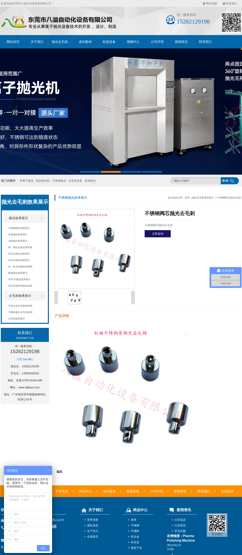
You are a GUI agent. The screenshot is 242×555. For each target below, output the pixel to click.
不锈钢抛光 (59, 180)
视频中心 (133, 41)
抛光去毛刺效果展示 (203, 197)
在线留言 (227, 491)
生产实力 (92, 531)
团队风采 (92, 525)
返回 (59, 471)
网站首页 (13, 41)
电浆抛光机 (43, 180)
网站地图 (211, 3)
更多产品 (136, 547)
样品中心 (85, 491)
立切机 (170, 549)
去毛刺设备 (75, 180)
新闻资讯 (181, 41)
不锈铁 (135, 531)
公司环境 (157, 41)
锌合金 (135, 542)
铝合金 (135, 536)
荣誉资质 (61, 491)
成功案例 (85, 41)
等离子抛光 (27, 180)
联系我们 (231, 3)
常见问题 (180, 531)
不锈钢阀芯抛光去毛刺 (229, 197)
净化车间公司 (174, 545)
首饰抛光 (90, 180)
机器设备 (109, 41)
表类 (133, 519)
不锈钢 (135, 525)
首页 (187, 197)
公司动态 (180, 519)
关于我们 (37, 41)
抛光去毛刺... (61, 41)
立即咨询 (157, 233)
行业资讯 (180, 525)
